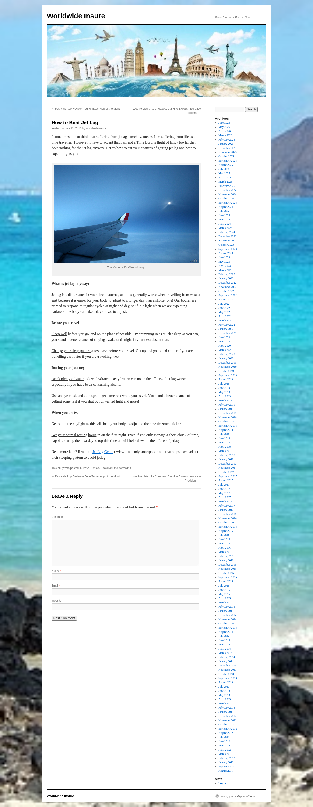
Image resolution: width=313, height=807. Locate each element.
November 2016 (227, 518)
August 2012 (225, 733)
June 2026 (224, 122)
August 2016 (225, 531)
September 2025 (227, 160)
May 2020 (224, 341)
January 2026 (225, 143)
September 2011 (227, 766)
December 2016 (227, 514)
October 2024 (226, 198)
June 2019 (224, 387)
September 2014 (227, 627)
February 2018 (226, 455)
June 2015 (224, 589)
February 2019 (226, 404)
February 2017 (226, 505)
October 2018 (226, 421)
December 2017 (227, 463)
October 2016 (226, 522)
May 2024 (224, 219)
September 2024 (227, 202)
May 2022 (224, 312)
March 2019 (225, 400)
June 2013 (224, 690)
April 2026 (224, 131)
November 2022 (227, 286)
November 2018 (227, 417)
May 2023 (224, 261)
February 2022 (226, 324)
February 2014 (226, 657)
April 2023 (224, 265)
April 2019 (224, 396)
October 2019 (226, 371)
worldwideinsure (96, 128)
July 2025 (223, 169)
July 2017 (223, 484)
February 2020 (226, 354)
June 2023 (224, 257)
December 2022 (227, 282)
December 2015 (227, 564)
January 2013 (225, 711)
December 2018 (227, 413)
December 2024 (227, 190)
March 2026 (225, 135)
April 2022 (224, 316)
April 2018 (224, 446)
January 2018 (225, 459)
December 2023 (227, 236)
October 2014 (226, 623)
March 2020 (225, 350)
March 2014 (225, 653)
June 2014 (224, 640)
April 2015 (224, 598)
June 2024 (224, 215)
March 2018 (225, 451)
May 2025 (224, 173)
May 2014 (224, 644)
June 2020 (224, 337)
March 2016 (225, 552)
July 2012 (223, 737)
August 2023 (225, 253)
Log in (222, 783)
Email (56, 585)
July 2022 (223, 303)
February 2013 (226, 707)
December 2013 (227, 665)
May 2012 (224, 745)
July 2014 (223, 636)
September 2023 (227, 249)
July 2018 (223, 434)
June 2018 (224, 438)
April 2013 (224, 699)
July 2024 (223, 211)
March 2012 (225, 754)
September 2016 (227, 526)
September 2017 (227, 476)
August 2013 (225, 682)
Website (57, 600)
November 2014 (227, 619)
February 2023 (226, 274)
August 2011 (225, 770)
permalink (125, 468)
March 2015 (225, 602)
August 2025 (225, 164)
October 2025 (226, 156)
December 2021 (227, 333)
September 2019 (227, 375)
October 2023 (226, 244)
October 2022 (226, 291)
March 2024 (225, 228)
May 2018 (224, 442)
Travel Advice (90, 468)
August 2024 (225, 207)
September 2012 (227, 728)
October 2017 (226, 472)
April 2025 (224, 177)
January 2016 (225, 560)
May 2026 (224, 127)
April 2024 (224, 223)
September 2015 (227, 577)
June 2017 (224, 488)
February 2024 (226, 232)
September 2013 (227, 678)
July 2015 (223, 585)
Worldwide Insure (76, 16)
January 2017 (225, 510)
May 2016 (224, 543)
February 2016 (226, 556)
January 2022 (225, 329)
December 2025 (227, 148)
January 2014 (225, 661)
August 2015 (225, 581)
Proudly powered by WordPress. (238, 796)
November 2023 (227, 240)
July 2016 (223, 535)
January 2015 (225, 610)
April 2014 (224, 648)
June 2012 (224, 741)
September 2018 (227, 425)
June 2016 (224, 539)
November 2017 (227, 467)
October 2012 (226, 724)
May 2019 (224, 392)
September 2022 (227, 295)
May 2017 (224, 493)
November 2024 (227, 194)
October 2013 (226, 674)
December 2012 (227, 716)
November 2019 (227, 366)
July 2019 (223, 383)
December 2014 (227, 615)
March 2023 (225, 270)
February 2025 (226, 185)
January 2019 (225, 409)
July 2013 (223, 686)
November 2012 (227, 720)
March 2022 (225, 320)
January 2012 (225, 762)
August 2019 (225, 379)
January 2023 (225, 278)
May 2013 (224, 695)
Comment (58, 517)
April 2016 (224, 547)
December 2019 (227, 362)
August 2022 (225, 299)
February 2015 (226, 606)
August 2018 (225, 430)
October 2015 (226, 573)
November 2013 (227, 669)
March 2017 (225, 501)
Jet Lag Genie (102, 452)
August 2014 (225, 632)
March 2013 (225, 703)
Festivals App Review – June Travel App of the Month (86, 108)
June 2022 (224, 308)
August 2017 (225, 480)
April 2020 (224, 345)
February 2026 (226, 139)
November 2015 (227, 568)
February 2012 (226, 758)
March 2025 (225, 181)
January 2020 (225, 358)
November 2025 (227, 152)
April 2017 (224, 497)
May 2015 (224, 594)
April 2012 (224, 749)
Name (56, 570)
